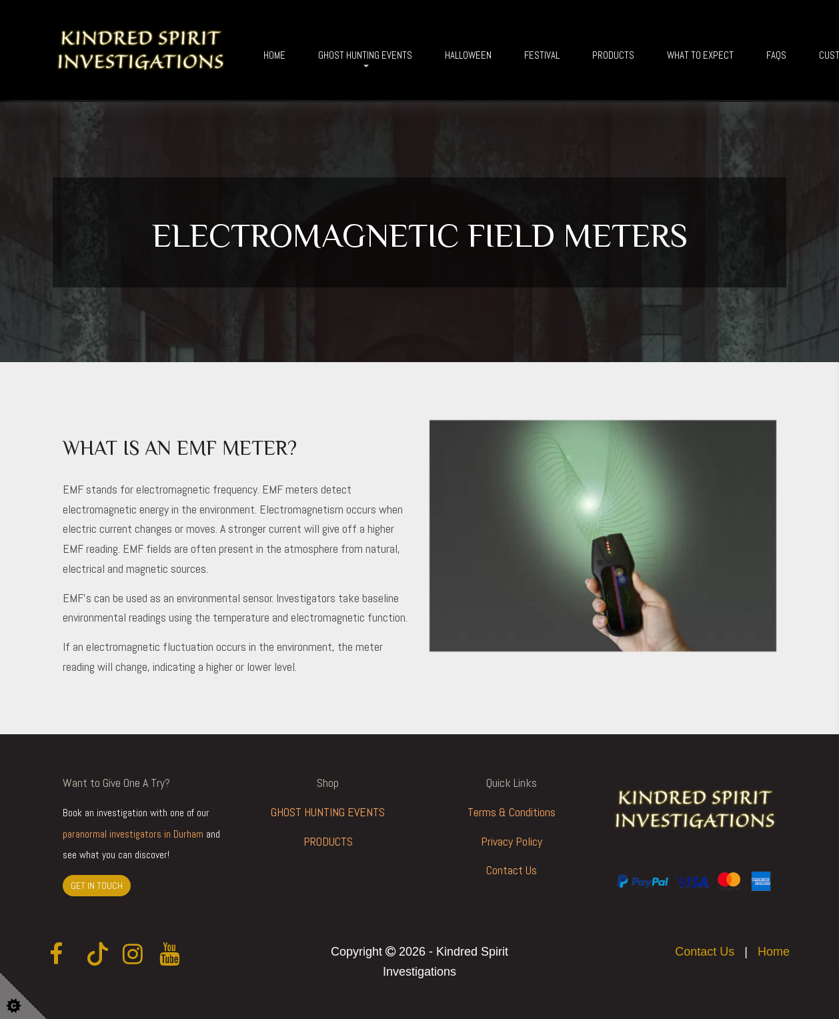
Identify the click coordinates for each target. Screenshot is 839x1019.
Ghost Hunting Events (365, 55)
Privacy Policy (511, 841)
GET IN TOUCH (97, 886)
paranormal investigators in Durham (133, 834)
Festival (542, 55)
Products (613, 55)
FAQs (776, 55)
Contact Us (511, 870)
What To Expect (700, 55)
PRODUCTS (328, 841)
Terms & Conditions (512, 812)
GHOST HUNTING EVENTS (328, 812)
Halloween (468, 55)
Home (274, 55)
